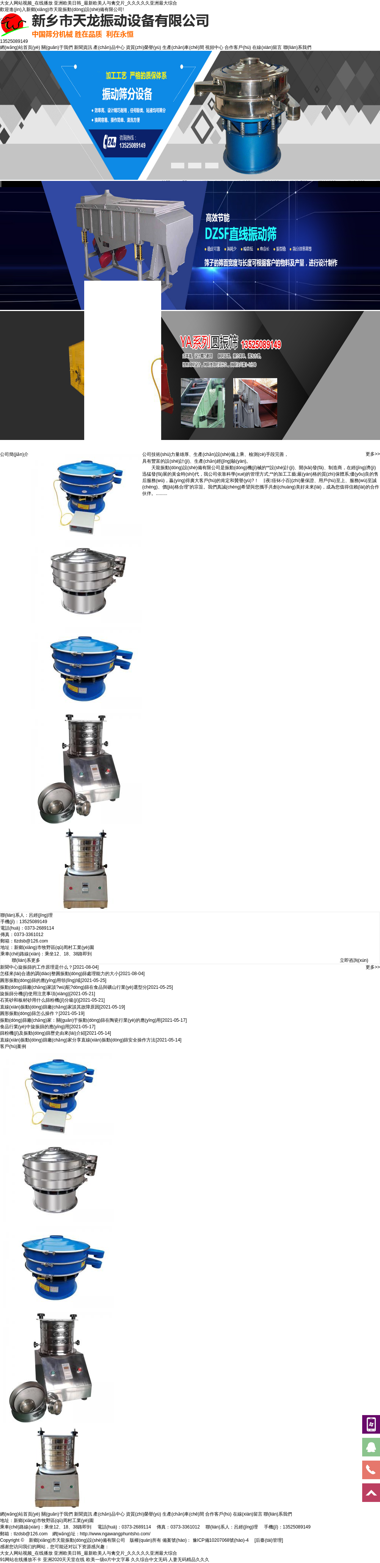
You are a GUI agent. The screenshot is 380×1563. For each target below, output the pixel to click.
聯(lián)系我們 (297, 47)
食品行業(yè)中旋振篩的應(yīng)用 (34, 1026)
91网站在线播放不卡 (20, 1559)
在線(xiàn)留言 (267, 47)
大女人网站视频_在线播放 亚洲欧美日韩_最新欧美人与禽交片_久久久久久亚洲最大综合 (88, 3)
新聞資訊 (83, 47)
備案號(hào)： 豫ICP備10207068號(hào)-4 (205, 1540)
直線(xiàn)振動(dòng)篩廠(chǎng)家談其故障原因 (49, 1007)
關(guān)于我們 (57, 47)
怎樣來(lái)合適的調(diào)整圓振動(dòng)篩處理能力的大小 (59, 973)
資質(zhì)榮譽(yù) (143, 47)
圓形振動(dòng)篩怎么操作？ (29, 1013)
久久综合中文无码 (149, 1559)
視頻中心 (214, 47)
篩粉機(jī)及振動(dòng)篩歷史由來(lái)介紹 (42, 1033)
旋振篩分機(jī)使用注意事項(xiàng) (34, 993)
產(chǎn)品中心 (108, 47)
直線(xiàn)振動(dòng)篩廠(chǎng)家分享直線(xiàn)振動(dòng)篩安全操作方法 (77, 1040)
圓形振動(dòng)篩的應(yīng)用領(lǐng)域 (40, 980)
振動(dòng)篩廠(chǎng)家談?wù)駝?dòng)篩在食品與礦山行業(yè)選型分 (73, 987)
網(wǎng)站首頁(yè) (20, 47)
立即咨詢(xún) (354, 960)
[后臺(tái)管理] (268, 1540)
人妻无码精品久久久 (188, 1559)
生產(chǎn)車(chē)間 (183, 47)
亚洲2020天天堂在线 (64, 1559)
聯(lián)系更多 (26, 960)
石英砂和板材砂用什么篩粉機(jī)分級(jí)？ (39, 1000)
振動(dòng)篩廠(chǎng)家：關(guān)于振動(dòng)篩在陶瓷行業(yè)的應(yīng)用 (80, 1020)
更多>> (373, 454)
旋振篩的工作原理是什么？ (45, 967)
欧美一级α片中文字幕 (108, 1559)
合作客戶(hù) (238, 47)
